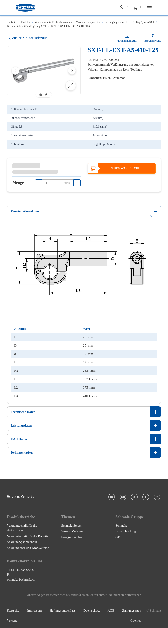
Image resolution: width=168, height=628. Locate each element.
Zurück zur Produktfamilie (27, 37)
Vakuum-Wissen (72, 529)
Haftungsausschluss (62, 608)
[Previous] (15, 71)
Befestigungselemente (116, 22)
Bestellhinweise (152, 40)
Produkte (25, 22)
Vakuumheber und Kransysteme (28, 545)
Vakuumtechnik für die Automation (53, 22)
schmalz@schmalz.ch (21, 577)
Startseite (12, 22)
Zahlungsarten (131, 608)
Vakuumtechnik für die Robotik (28, 534)
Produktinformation (127, 40)
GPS (119, 535)
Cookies (135, 618)
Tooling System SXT (143, 22)
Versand (12, 618)
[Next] (72, 71)
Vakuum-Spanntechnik (22, 539)
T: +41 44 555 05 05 (20, 567)
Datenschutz (91, 608)
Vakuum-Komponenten (88, 22)
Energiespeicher (71, 535)
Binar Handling (126, 529)
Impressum (34, 608)
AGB (111, 608)
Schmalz (121, 523)
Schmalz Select (71, 523)
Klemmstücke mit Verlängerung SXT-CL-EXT (31, 26)
